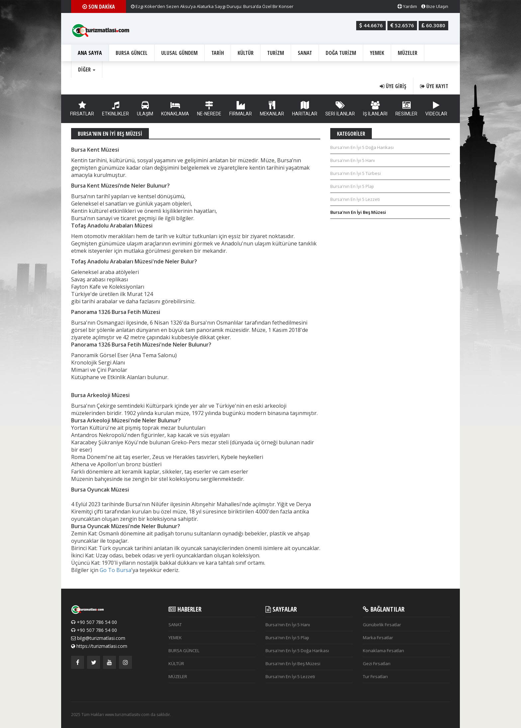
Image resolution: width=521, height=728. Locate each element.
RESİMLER (406, 108)
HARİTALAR (304, 108)
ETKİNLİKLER (115, 108)
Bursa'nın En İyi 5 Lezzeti (355, 199)
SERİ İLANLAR (340, 108)
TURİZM (275, 53)
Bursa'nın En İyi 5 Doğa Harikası (362, 147)
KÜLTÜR (246, 53)
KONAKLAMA (175, 108)
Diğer (86, 69)
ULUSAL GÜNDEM (179, 53)
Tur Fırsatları (375, 676)
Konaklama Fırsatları (383, 651)
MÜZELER (407, 53)
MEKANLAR (272, 108)
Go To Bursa (115, 570)
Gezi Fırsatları (376, 663)
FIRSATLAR (82, 108)
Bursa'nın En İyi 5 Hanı (352, 160)
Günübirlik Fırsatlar (382, 625)
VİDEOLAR (436, 108)
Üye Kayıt (434, 86)
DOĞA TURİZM (341, 53)
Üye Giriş (393, 86)
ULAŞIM (145, 108)
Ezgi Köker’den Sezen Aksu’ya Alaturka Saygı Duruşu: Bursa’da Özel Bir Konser (212, 6)
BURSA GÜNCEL (132, 53)
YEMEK (377, 53)
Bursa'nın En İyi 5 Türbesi (355, 173)
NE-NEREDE (209, 108)
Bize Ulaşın (434, 6)
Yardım (407, 6)
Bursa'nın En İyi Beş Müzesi (358, 212)
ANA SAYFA (90, 53)
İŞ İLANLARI (375, 108)
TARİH (217, 53)
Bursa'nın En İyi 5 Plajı (352, 186)
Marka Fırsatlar (378, 638)
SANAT (305, 53)
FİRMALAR (240, 108)
